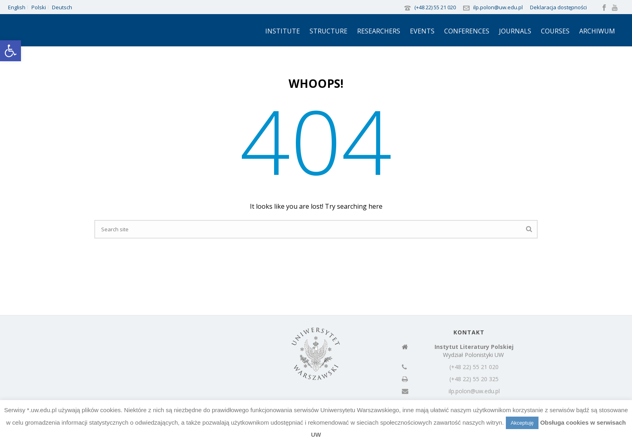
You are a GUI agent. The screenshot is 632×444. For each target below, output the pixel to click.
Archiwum (597, 31)
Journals (515, 31)
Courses (555, 31)
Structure (328, 31)
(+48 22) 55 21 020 (435, 7)
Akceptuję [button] (522, 423)
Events (422, 31)
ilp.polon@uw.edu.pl (498, 7)
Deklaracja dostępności (558, 7)
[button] (10, 50)
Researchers (378, 31)
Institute (282, 31)
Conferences (466, 31)
